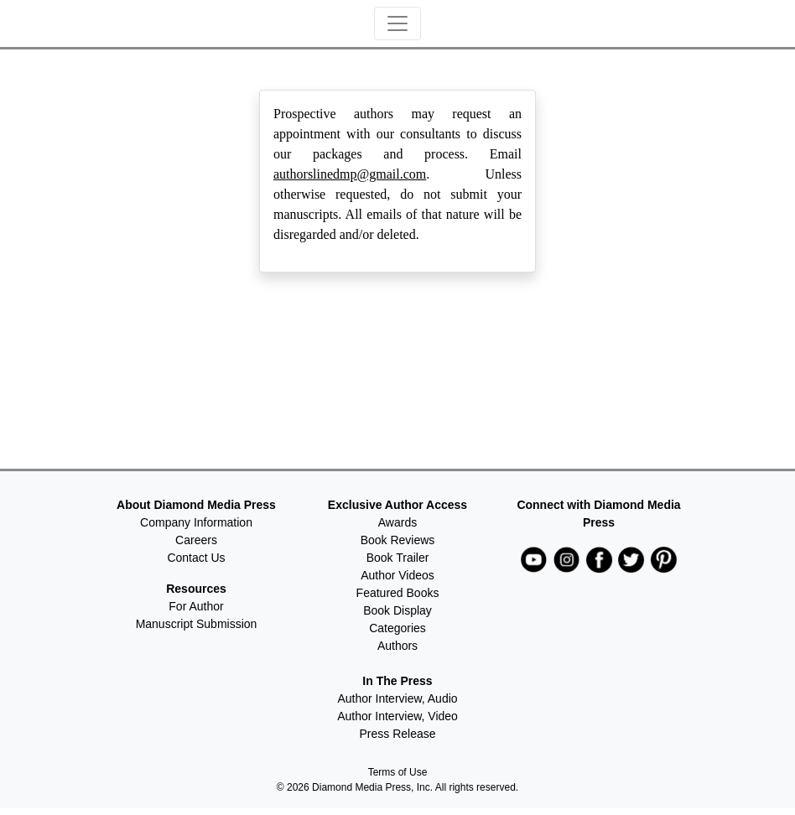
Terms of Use (398, 772)
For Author (196, 606)
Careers (196, 540)
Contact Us (196, 557)
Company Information (196, 522)
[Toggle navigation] (397, 23)
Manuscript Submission (196, 624)
